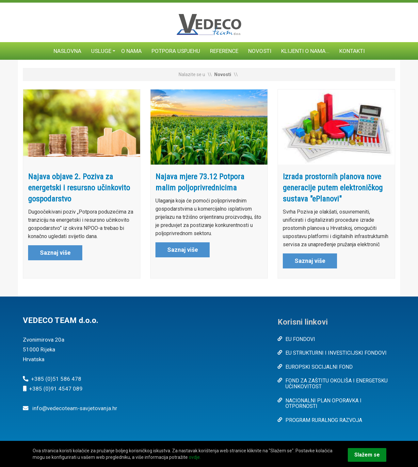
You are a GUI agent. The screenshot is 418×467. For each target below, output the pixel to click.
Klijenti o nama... (305, 51)
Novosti (259, 51)
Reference (224, 51)
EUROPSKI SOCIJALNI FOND (319, 367)
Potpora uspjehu (176, 51)
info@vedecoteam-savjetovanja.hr (74, 408)
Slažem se (367, 455)
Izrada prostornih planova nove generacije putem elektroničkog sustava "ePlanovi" (333, 187)
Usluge (101, 51)
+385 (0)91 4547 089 (56, 388)
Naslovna (67, 51)
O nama (131, 51)
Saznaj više (55, 252)
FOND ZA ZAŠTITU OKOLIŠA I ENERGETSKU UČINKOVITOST (336, 384)
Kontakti (352, 51)
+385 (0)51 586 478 (56, 379)
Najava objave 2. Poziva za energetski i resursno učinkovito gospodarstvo (79, 187)
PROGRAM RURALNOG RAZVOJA (323, 420)
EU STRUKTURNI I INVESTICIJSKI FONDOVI (336, 353)
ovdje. (195, 457)
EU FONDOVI (300, 339)
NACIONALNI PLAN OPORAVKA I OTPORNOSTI (323, 403)
